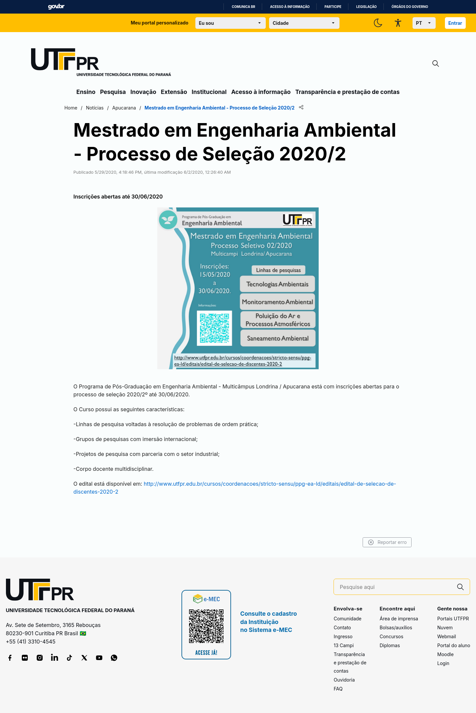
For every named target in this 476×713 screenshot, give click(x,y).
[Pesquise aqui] (396, 587)
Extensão (174, 91)
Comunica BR (243, 7)
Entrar (455, 23)
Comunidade (347, 619)
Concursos (391, 637)
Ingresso (343, 637)
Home (83, 108)
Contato (342, 628)
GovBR (56, 7)
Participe (333, 7)
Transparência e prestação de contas (347, 91)
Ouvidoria (344, 680)
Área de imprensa (398, 619)
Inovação (143, 91)
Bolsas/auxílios (395, 628)
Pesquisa (113, 91)
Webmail (446, 637)
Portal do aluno (453, 645)
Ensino (86, 91)
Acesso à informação (290, 7)
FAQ (338, 689)
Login (443, 663)
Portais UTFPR (453, 619)
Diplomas (389, 645)
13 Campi (344, 645)
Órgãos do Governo (410, 7)
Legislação (366, 7)
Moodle (445, 654)
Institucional (209, 91)
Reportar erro (374, 542)
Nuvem (445, 628)
